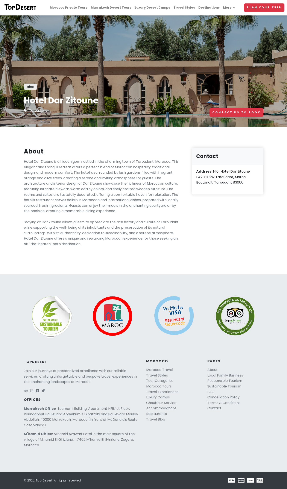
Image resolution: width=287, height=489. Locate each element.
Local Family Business (225, 375)
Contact (214, 408)
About (212, 369)
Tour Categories (159, 380)
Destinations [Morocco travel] (209, 7)
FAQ (210, 391)
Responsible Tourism (224, 380)
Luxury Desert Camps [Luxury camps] (152, 7)
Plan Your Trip (264, 7)
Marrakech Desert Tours (111, 7)
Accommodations (161, 408)
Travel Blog (155, 419)
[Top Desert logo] (23, 7)
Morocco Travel (159, 369)
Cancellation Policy (223, 397)
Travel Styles (157, 375)
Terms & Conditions (223, 402)
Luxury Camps (158, 397)
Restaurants (156, 413)
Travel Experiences (162, 391)
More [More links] (227, 7)
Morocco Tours (159, 386)
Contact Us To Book (236, 112)
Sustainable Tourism (224, 386)
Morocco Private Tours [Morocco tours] (68, 7)
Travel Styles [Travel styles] (184, 7)
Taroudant (38, 110)
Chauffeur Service (161, 402)
